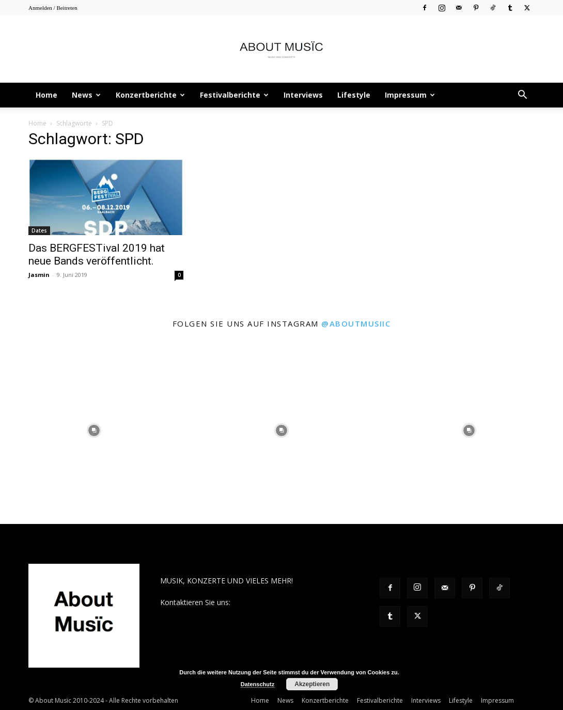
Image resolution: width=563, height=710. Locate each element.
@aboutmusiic (355, 323)
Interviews (303, 95)
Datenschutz (257, 684)
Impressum (410, 95)
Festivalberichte (234, 95)
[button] (522, 96)
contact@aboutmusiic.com (277, 602)
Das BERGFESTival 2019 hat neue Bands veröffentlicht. (96, 254)
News (86, 95)
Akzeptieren (312, 684)
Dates (39, 230)
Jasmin (39, 275)
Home (46, 95)
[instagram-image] (93, 430)
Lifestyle (353, 95)
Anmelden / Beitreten (52, 8)
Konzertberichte (150, 95)
